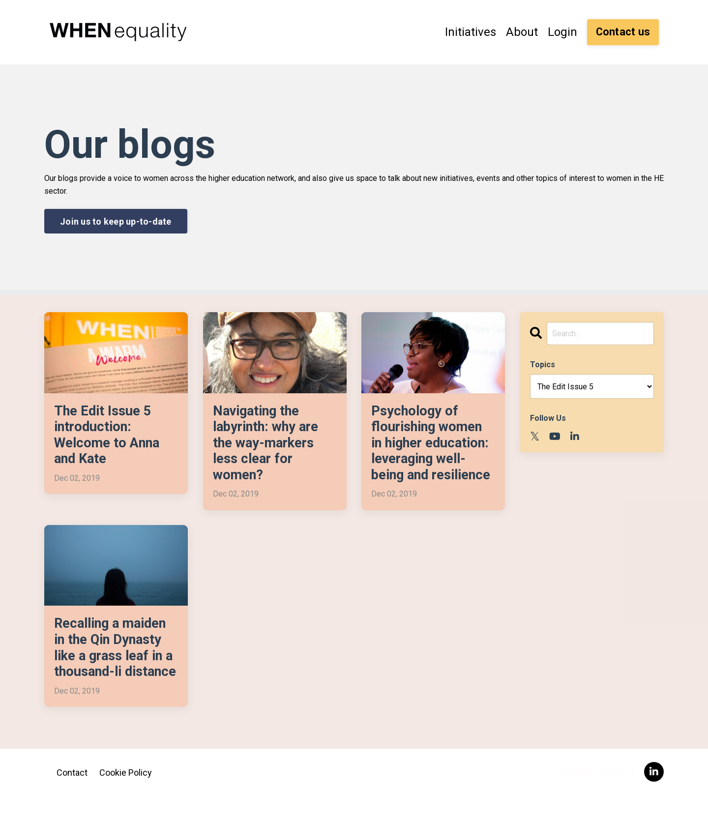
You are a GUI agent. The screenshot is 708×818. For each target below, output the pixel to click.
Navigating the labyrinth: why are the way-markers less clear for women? (268, 444)
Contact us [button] (623, 32)
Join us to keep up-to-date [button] (116, 221)
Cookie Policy (125, 793)
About (522, 32)
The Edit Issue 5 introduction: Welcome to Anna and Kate (109, 435)
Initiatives (470, 32)
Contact (72, 793)
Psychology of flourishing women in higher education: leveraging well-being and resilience (433, 444)
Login (562, 32)
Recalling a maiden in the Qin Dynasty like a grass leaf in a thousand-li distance (113, 659)
